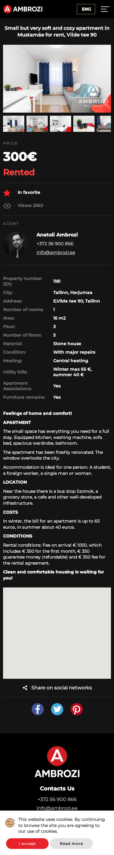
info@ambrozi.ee (55, 252)
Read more (71, 843)
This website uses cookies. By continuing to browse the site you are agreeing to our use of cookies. (61, 825)
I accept (27, 843)
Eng (86, 9)
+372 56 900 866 (57, 799)
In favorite (21, 192)
